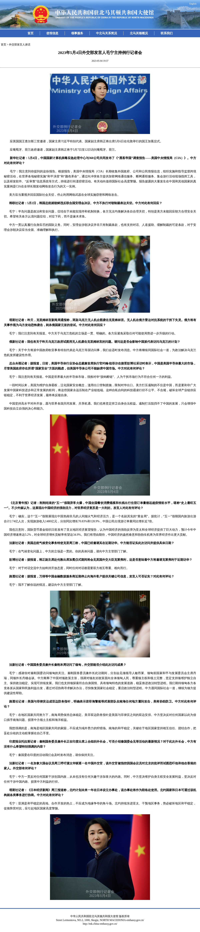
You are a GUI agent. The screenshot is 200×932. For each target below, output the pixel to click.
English (192, 4)
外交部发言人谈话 (19, 44)
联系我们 (167, 33)
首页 (31, 33)
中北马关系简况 (106, 33)
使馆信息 (52, 33)
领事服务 (77, 33)
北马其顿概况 (139, 33)
